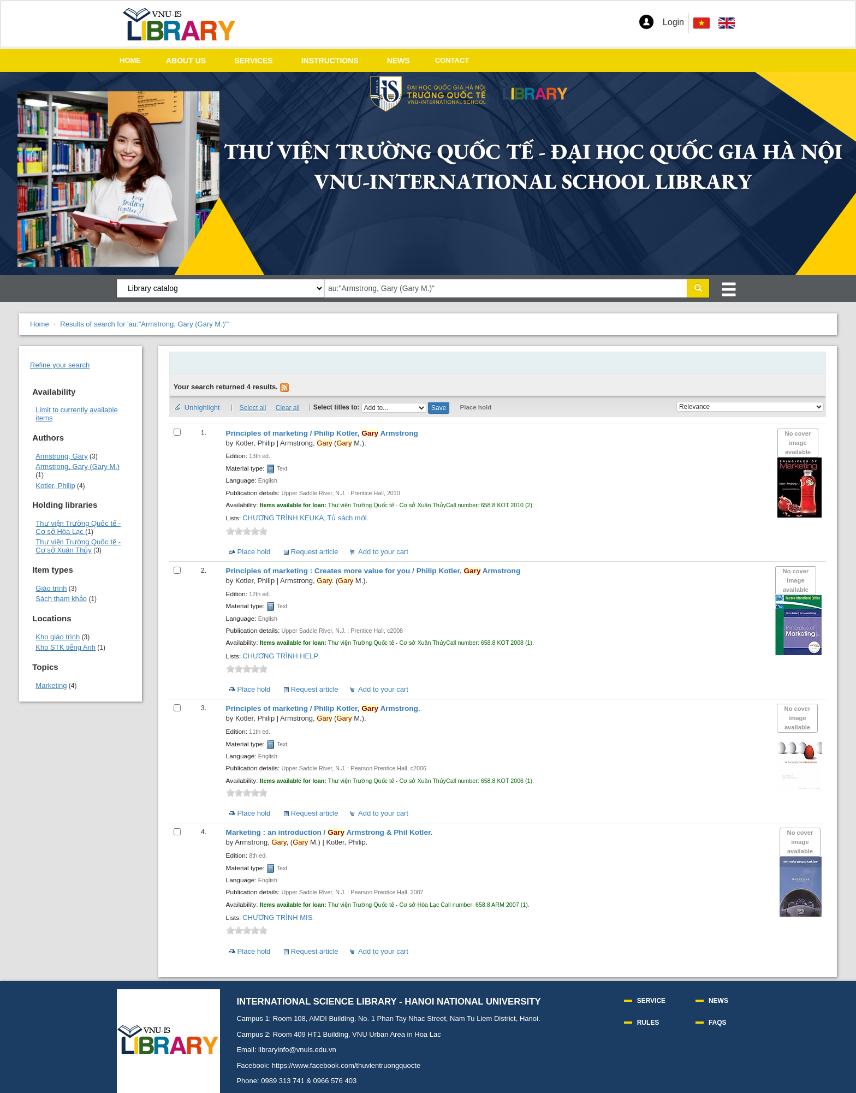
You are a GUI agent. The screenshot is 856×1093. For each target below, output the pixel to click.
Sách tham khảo (61, 599)
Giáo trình (51, 588)
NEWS (398, 60)
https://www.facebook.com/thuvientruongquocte (346, 1065)
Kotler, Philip (55, 486)
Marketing (51, 685)
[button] (646, 22)
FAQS (718, 1022)
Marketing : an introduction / (329, 832)
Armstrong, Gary (61, 456)
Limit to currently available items (76, 414)
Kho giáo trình (57, 637)
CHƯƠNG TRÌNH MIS (277, 917)
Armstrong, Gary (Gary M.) (77, 466)
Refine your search (60, 365)
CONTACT (452, 60)
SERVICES (253, 60)
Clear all (288, 408)
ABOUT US (186, 60)
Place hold (476, 407)
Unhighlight (202, 407)
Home (39, 324)
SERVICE (651, 1001)
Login (673, 22)
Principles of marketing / (322, 433)
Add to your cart (383, 552)
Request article (314, 552)
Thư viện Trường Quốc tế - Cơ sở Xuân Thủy (78, 546)
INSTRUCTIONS (330, 60)
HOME (130, 60)
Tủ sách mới (346, 518)
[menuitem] (726, 23)
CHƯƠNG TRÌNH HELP (280, 656)
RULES (648, 1022)
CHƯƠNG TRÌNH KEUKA (283, 518)
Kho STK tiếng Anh (65, 647)
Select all (253, 408)
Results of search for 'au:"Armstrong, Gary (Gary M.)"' (144, 324)
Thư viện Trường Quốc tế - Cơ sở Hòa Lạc (78, 527)
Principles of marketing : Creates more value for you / (373, 571)
